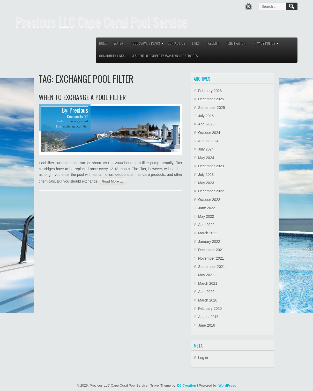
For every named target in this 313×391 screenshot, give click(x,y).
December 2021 (211, 250)
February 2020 (210, 308)
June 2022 (206, 208)
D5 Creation (186, 385)
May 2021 (206, 275)
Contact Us (176, 43)
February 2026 (210, 91)
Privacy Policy (264, 43)
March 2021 (207, 283)
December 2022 (211, 191)
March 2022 (207, 233)
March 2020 (207, 300)
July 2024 (206, 149)
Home (103, 43)
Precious (79, 110)
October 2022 (209, 200)
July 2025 (206, 116)
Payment (212, 43)
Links (196, 43)
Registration (235, 43)
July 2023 (206, 174)
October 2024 (209, 133)
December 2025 (211, 99)
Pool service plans (145, 43)
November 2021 (211, 258)
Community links (112, 55)
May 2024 (206, 158)
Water (118, 43)
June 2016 (206, 325)
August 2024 (208, 141)
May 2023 (206, 183)
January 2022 (209, 241)
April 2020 (206, 292)
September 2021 (211, 267)
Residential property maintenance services (164, 55)
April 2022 (206, 225)
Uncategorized (78, 121)
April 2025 (206, 124)
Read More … (112, 181)
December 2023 (211, 166)
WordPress (227, 385)
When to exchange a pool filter (82, 97)
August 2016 (208, 317)
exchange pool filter (75, 126)
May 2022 (206, 216)
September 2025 (211, 108)
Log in (203, 358)
